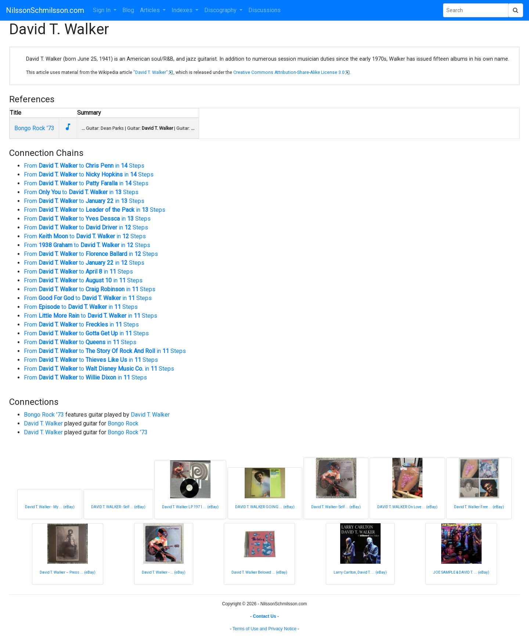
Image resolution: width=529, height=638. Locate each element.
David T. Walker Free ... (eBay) (479, 507)
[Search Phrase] (475, 10)
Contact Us (264, 616)
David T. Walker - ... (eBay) (164, 572)
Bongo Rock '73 (34, 128)
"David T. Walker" (150, 72)
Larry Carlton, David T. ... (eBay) (360, 572)
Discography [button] (221, 10)
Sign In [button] (102, 10)
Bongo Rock (123, 423)
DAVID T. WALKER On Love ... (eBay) (407, 507)
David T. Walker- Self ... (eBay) (336, 507)
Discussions (264, 10)
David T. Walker (150, 414)
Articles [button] (150, 10)
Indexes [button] (183, 10)
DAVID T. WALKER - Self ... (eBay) (118, 507)
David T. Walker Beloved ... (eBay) (259, 572)
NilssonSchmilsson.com (45, 10)
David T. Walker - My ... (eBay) (50, 507)
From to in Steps (84, 165)
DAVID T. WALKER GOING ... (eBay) (265, 507)
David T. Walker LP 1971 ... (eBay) (190, 507)
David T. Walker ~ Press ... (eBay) (68, 572)
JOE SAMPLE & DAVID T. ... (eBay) (461, 572)
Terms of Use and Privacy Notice (264, 628)
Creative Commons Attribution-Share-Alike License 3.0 (289, 72)
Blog (128, 10)
